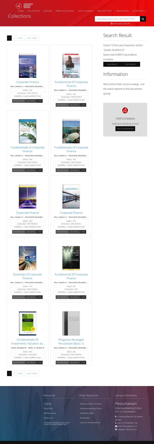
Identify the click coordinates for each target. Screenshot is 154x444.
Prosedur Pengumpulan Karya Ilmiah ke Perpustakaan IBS (57, 423)
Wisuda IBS (84, 417)
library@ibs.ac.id (130, 426)
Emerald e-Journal (65, 11)
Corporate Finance (27, 82)
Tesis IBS (47, 403)
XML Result (112, 64)
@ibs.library (132, 429)
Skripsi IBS (48, 408)
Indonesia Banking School (91, 408)
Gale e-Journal (86, 11)
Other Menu (138, 11)
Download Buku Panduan (91, 403)
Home (20, 11)
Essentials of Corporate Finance (27, 276)
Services (48, 11)
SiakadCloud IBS (87, 413)
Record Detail (19, 101)
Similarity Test (104, 11)
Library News (122, 11)
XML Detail (31, 101)
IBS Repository (50, 413)
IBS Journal (48, 417)
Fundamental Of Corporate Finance (71, 84)
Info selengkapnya (125, 129)
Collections (33, 11)
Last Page (32, 38)
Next (20, 38)
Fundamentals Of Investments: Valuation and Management (27, 343)
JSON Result (131, 64)
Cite (39, 101)
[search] (117, 19)
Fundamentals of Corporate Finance (28, 149)
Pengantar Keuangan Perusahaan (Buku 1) (71, 341)
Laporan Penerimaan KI (90, 422)
